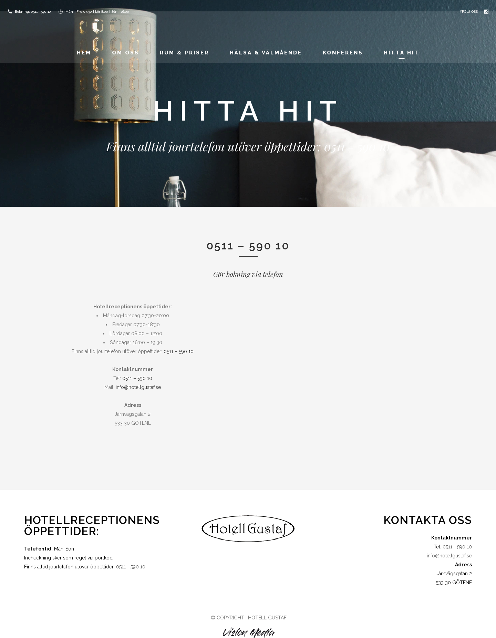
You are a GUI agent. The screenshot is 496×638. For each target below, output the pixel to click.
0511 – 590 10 (179, 351)
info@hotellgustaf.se (138, 387)
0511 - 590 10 (41, 11)
